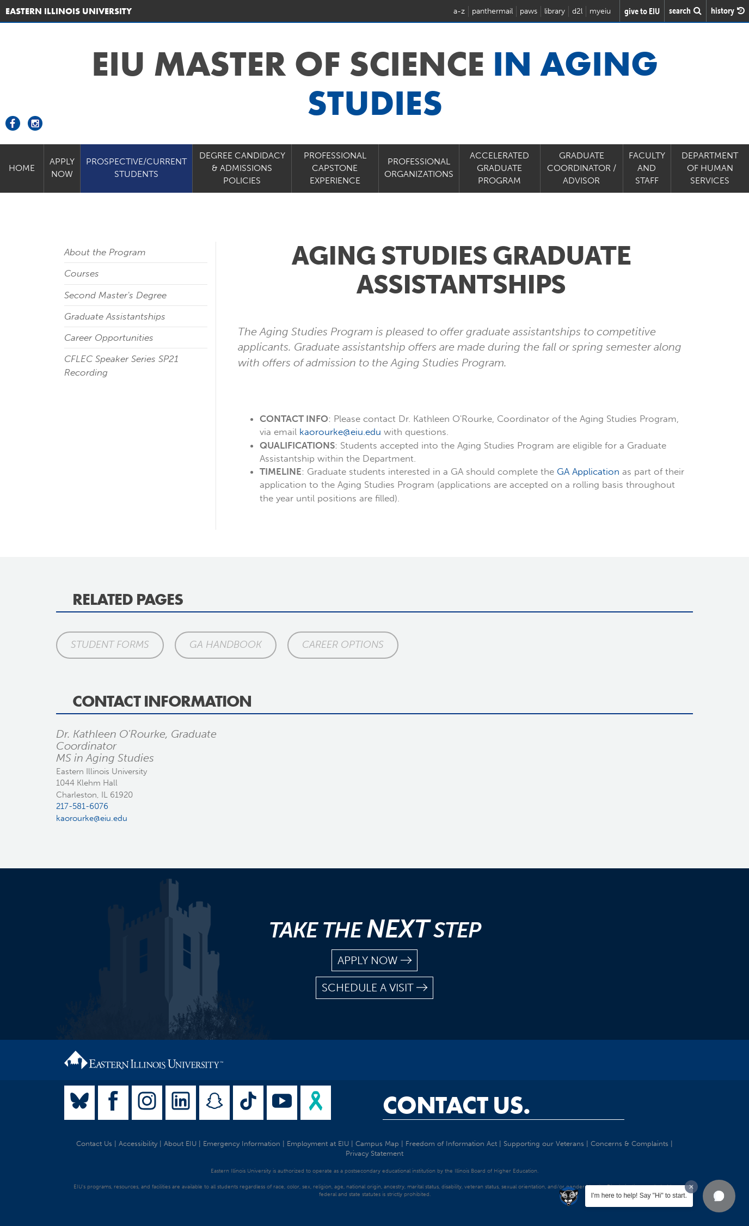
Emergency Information (241, 1143)
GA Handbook (225, 645)
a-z (459, 11)
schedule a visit (374, 988)
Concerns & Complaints (629, 1143)
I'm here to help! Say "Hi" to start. (639, 1195)
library (554, 11)
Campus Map (377, 1143)
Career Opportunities (109, 337)
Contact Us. (456, 1105)
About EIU (180, 1143)
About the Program (105, 252)
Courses (81, 273)
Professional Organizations (418, 167)
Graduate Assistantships (114, 316)
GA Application (588, 471)
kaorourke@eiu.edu (340, 431)
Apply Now (62, 167)
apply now (374, 960)
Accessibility (138, 1143)
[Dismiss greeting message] (691, 1186)
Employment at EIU (318, 1143)
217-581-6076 (82, 806)
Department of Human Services (710, 168)
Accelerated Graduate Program (499, 168)
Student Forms (110, 645)
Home (22, 168)
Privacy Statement (374, 1153)
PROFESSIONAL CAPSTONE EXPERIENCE (335, 168)
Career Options (343, 645)
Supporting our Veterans (544, 1143)
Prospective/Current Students (136, 167)
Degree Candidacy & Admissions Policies (242, 168)
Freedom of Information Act (451, 1143)
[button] (719, 1196)
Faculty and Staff (647, 168)
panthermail (492, 11)
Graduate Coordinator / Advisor (581, 168)
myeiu (600, 11)
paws (528, 11)
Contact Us (94, 1143)
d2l (577, 11)
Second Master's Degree (115, 295)
